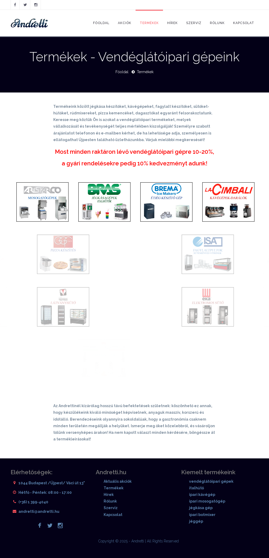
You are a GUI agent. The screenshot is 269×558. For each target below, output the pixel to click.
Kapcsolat (243, 23)
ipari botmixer (202, 515)
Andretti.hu (111, 472)
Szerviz (193, 23)
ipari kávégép (202, 494)
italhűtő (196, 488)
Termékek (149, 23)
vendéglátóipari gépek (211, 481)
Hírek (172, 23)
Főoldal (101, 23)
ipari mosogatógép (207, 501)
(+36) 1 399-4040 (33, 502)
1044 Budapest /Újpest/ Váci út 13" (51, 483)
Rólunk (217, 23)
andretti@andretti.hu (38, 511)
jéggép (196, 521)
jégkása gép (201, 508)
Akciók (124, 23)
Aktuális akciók (118, 481)
